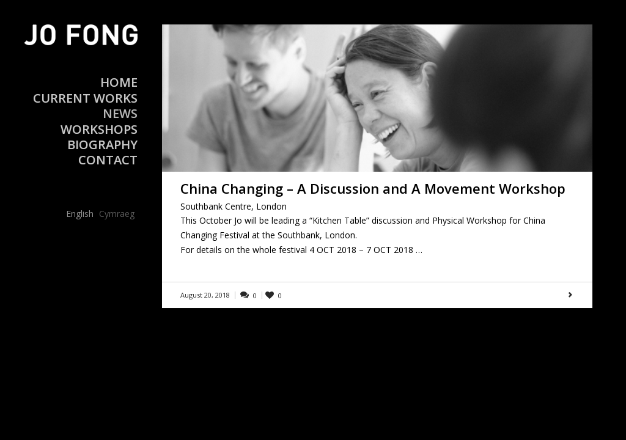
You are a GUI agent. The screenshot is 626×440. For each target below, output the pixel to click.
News (120, 113)
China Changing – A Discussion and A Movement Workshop (372, 188)
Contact (108, 160)
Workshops (99, 129)
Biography (102, 144)
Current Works (85, 98)
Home (119, 82)
